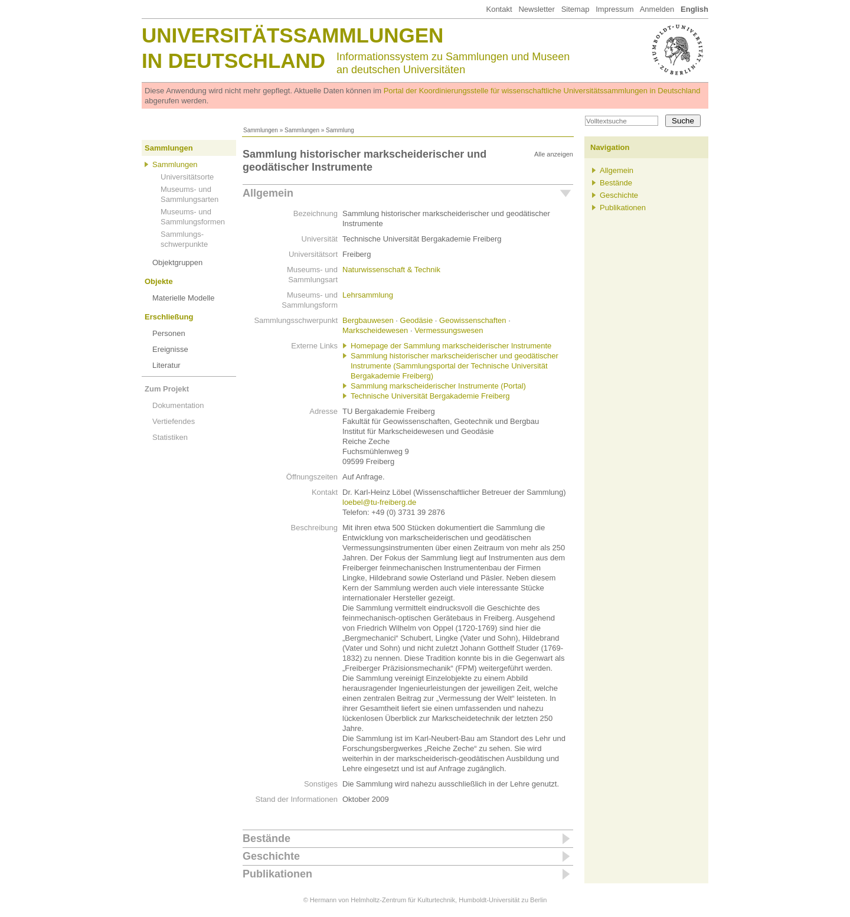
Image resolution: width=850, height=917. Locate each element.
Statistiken (170, 437)
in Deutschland (233, 60)
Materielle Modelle (183, 297)
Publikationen (277, 874)
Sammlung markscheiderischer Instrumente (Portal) (438, 385)
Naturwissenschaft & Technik (391, 269)
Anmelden (657, 9)
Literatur (166, 365)
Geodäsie (416, 320)
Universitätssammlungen (292, 35)
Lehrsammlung (367, 295)
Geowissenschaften (472, 320)
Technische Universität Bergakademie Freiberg (430, 395)
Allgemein (268, 193)
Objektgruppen (177, 262)
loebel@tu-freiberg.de (379, 502)
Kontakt (499, 9)
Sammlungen (260, 130)
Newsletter (536, 9)
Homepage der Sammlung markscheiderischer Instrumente (451, 345)
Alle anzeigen (553, 154)
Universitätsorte (187, 176)
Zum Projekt (167, 388)
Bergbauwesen (368, 320)
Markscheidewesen (375, 330)
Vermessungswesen (448, 330)
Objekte (159, 281)
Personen (168, 333)
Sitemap (575, 9)
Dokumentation (178, 405)
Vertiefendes (173, 421)
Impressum (614, 9)
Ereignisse (170, 349)
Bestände (266, 838)
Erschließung (169, 316)
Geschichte (271, 856)
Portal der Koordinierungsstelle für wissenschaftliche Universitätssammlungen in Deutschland (542, 90)
